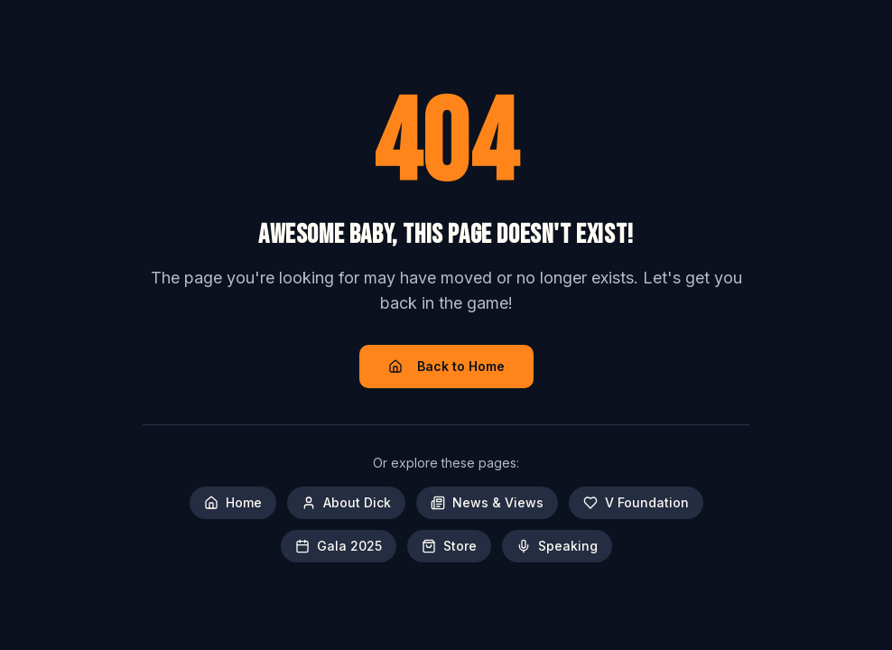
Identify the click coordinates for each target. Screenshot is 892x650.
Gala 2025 (338, 545)
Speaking (557, 545)
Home (233, 502)
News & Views (487, 502)
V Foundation (636, 502)
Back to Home (446, 366)
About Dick (346, 502)
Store (449, 545)
